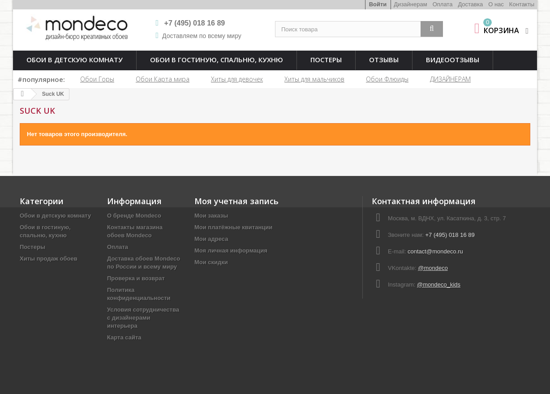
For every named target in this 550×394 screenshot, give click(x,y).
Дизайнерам (410, 4)
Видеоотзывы (452, 59)
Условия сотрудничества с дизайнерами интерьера (143, 317)
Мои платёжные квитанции (233, 227)
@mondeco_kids (438, 284)
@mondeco (433, 268)
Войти (378, 4)
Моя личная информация (230, 250)
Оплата (443, 4)
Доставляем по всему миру (201, 35)
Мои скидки (211, 262)
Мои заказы (211, 215)
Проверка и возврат (136, 278)
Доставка (470, 4)
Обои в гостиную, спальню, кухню (216, 59)
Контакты (521, 4)
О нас (496, 4)
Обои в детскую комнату (74, 59)
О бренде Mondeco (134, 215)
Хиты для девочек (237, 79)
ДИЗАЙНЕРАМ (450, 79)
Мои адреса (211, 239)
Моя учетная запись (236, 201)
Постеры (326, 59)
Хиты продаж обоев (48, 258)
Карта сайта (124, 337)
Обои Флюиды (387, 79)
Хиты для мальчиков (314, 79)
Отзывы (384, 59)
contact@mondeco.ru (435, 251)
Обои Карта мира (162, 79)
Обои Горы (97, 79)
